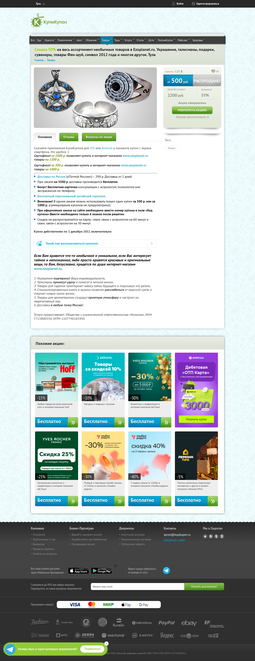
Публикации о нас (44, 539)
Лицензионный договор (136, 539)
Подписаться (92, 649)
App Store (78, 570)
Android (107, 148)
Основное (45, 137)
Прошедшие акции (83, 544)
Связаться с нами (174, 540)
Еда (40, 40)
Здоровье (198, 40)
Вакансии (39, 544)
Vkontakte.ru (211, 536)
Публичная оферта (133, 544)
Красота (50, 40)
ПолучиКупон (167, 40)
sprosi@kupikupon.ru (177, 535)
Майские (184, 40)
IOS (93, 148)
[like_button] (213, 72)
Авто (80, 40)
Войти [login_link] (180, 3)
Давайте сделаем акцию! (87, 534)
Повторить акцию (192, 110)
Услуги (129, 40)
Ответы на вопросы (45, 553)
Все (33, 40)
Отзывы (68, 137)
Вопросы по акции (99, 137)
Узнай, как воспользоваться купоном (72, 243)
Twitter (216, 536)
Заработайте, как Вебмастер (89, 539)
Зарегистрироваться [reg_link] (207, 3)
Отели (141, 40)
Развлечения (66, 40)
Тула (38, 3)
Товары (107, 40)
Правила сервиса (43, 549)
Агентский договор (133, 534)
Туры (118, 40)
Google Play (101, 570)
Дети (152, 40)
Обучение (92, 40)
